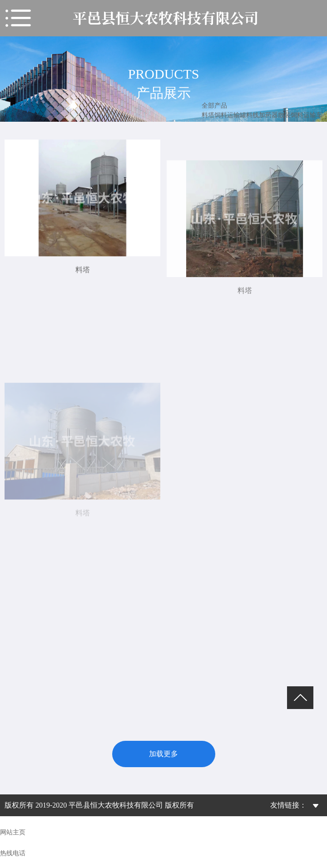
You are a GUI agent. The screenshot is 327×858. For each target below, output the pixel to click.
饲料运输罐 (230, 115)
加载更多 (163, 754)
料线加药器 (262, 115)
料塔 (208, 115)
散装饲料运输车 (300, 115)
